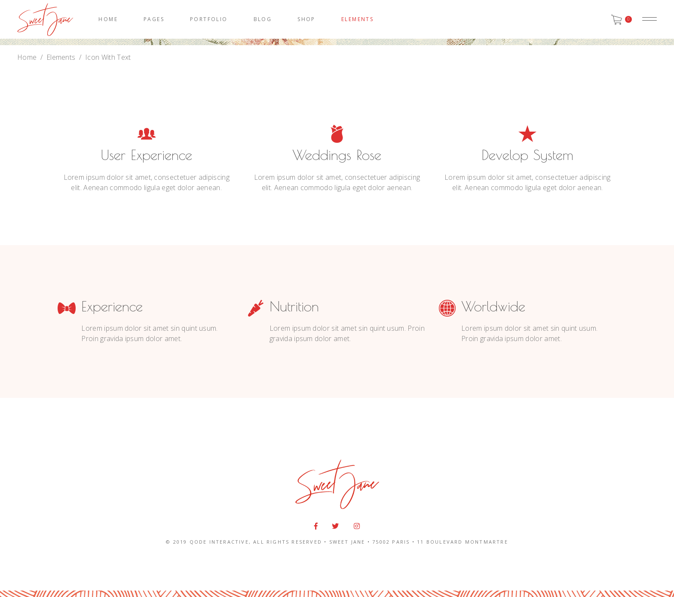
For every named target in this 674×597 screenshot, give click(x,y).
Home (27, 57)
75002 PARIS (391, 542)
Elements (61, 57)
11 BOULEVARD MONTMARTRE (462, 542)
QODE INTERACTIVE (219, 542)
